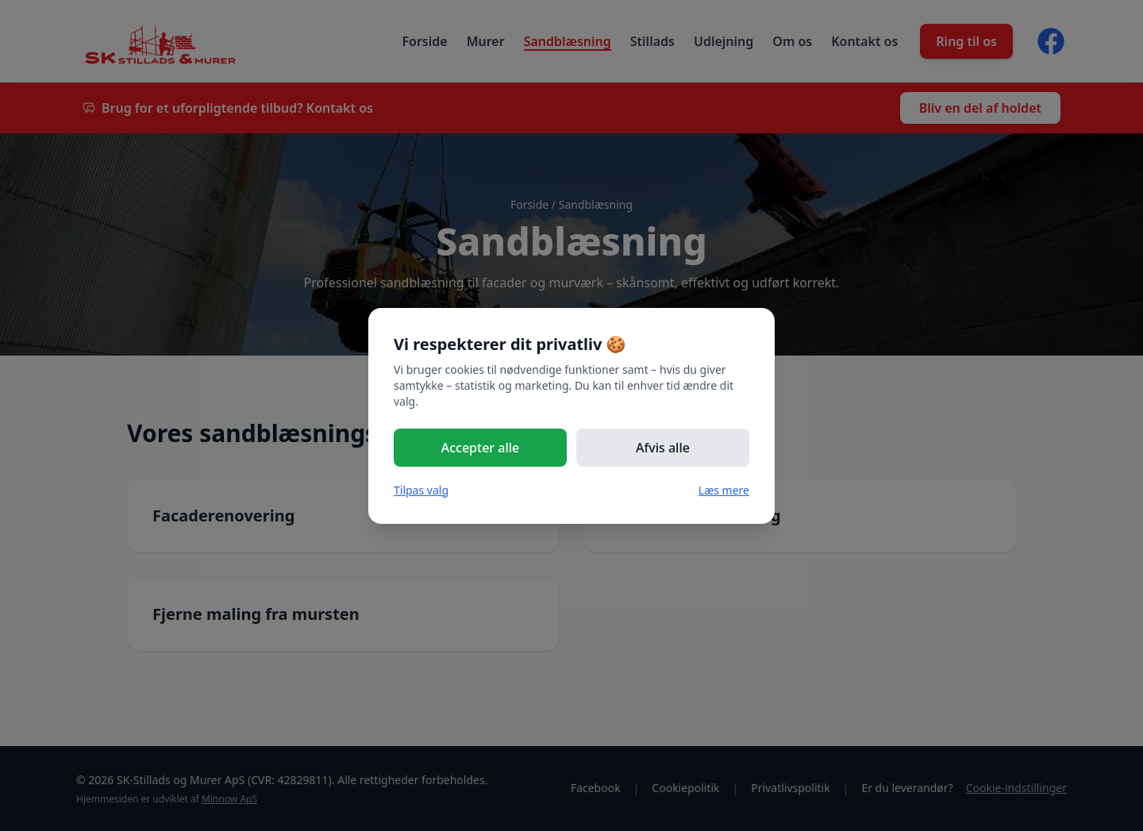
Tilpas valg (421, 490)
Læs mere (723, 490)
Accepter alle (480, 447)
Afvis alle (663, 447)
